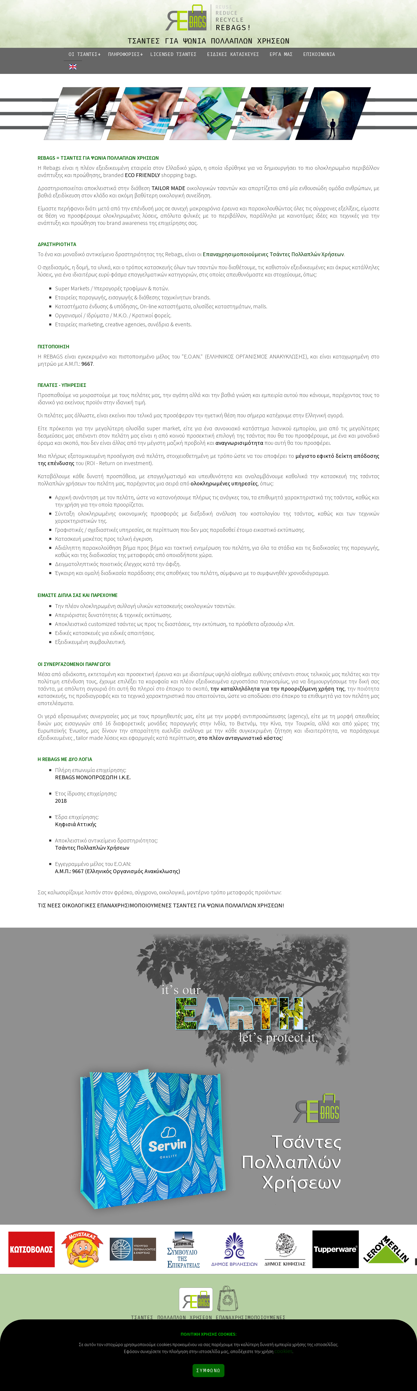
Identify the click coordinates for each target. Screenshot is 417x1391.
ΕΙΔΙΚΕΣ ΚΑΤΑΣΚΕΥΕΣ (233, 54)
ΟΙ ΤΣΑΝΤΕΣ (83, 54)
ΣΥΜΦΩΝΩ (208, 1370)
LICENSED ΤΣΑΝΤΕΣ (173, 54)
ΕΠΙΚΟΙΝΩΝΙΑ (319, 54)
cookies (283, 1350)
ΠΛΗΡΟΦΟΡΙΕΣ (124, 54)
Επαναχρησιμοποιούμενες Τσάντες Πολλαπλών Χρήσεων (273, 254)
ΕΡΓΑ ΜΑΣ (281, 54)
